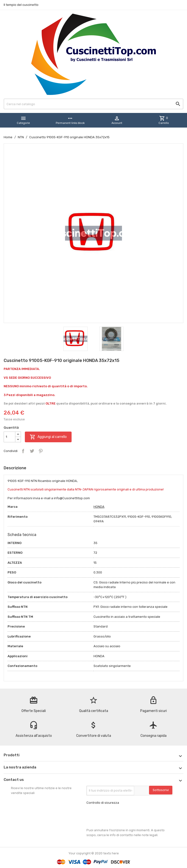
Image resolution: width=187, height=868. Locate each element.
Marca (13, 506)
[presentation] (123, 816)
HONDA (99, 506)
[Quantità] (9, 437)
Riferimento (18, 516)
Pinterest (41, 451)
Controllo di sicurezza (102, 802)
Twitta (32, 451)
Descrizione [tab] (15, 468)
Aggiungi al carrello (48, 437)
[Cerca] (93, 104)
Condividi (23, 451)
